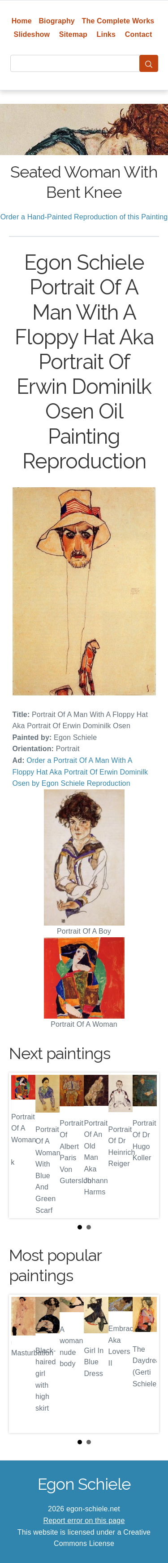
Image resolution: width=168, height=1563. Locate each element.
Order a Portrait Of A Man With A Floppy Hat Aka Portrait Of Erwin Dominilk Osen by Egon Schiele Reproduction (80, 772)
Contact (138, 34)
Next (145, 1145)
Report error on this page (84, 1520)
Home (22, 21)
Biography (57, 21)
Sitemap (73, 34)
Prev (23, 1145)
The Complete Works (118, 21)
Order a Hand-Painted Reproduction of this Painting (84, 217)
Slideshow (32, 34)
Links (106, 34)
